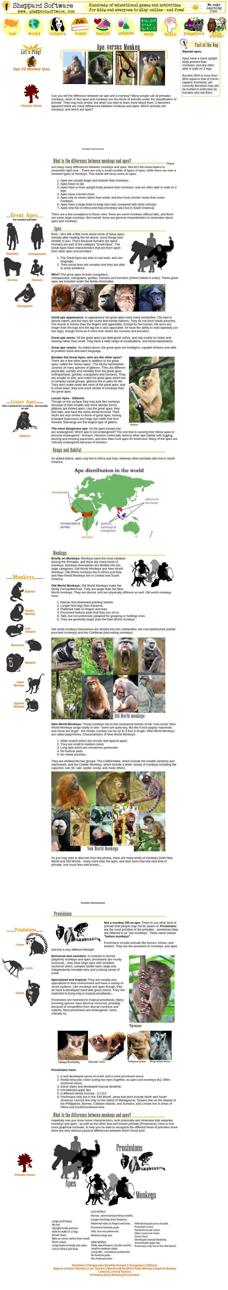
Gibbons (25, 436)
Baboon (30, 591)
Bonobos (12, 253)
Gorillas (13, 280)
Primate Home (31, 106)
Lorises (114, 1271)
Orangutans (24, 306)
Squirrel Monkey (19, 705)
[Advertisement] (126, 132)
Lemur (20, 944)
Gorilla (109, 1265)
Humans (37, 280)
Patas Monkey (19, 684)
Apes (106, 1275)
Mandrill (30, 662)
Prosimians (131, 1275)
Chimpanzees (37, 254)
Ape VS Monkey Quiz (31, 69)
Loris (29, 968)
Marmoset (17, 645)
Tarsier (20, 993)
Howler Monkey (30, 612)
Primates (96, 1275)
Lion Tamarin (30, 630)
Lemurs (103, 1271)
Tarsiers (126, 1271)
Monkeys (117, 1275)
